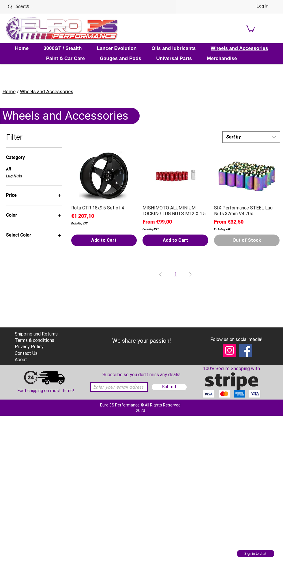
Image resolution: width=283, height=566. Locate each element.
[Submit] (169, 387)
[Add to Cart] (104, 240)
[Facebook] (245, 350)
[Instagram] (229, 350)
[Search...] (82, 7)
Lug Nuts (14, 175)
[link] (250, 28)
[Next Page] (190, 274)
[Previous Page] (160, 274)
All (8, 168)
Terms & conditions (34, 340)
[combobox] (251, 137)
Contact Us (26, 353)
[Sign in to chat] (255, 553)
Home (9, 91)
